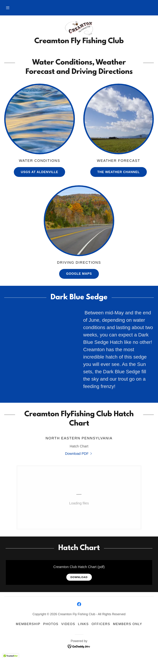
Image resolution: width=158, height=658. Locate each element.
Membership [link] (28, 624)
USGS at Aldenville (39, 172)
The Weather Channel (118, 172)
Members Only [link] (127, 624)
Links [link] (83, 624)
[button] (7, 7)
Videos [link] (68, 624)
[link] (79, 28)
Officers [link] (101, 624)
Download (79, 577)
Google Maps (79, 273)
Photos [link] (50, 624)
